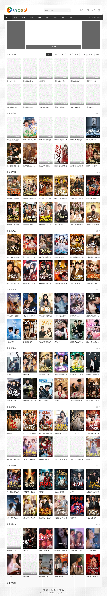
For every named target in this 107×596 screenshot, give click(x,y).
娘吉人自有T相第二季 (45, 433)
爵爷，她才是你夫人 (92, 342)
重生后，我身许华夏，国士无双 (96, 224)
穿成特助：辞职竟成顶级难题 (63, 283)
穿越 (23, 17)
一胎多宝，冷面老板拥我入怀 (32, 316)
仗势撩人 (57, 400)
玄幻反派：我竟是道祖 (45, 257)
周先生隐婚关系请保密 (45, 316)
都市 (47, 17)
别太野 (9, 374)
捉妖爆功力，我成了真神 (46, 518)
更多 (98, 113)
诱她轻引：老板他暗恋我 (94, 374)
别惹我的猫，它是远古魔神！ (32, 492)
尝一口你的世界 (27, 342)
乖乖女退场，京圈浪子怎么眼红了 (17, 316)
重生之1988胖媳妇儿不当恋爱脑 (80, 140)
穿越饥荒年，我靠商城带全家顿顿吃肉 (82, 198)
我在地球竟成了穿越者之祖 (78, 257)
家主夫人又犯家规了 (45, 342)
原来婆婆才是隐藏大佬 (29, 198)
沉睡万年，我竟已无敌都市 (78, 283)
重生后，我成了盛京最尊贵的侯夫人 (18, 140)
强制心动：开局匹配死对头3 (95, 198)
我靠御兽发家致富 (28, 224)
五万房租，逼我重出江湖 (78, 166)
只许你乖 (57, 342)
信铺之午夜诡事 (59, 492)
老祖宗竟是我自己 (60, 257)
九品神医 (9, 433)
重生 (15, 17)
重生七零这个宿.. (59, 81)
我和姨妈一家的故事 (60, 550)
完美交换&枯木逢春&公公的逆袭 (80, 550)
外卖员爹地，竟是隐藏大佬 (94, 257)
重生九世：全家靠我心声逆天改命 (80, 224)
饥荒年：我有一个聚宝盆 (62, 198)
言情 (39, 17)
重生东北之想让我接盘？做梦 (48, 198)
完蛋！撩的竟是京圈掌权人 (15, 283)
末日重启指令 (43, 81)
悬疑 (63, 17)
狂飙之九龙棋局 (91, 518)
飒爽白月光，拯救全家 (29, 400)
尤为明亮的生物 (11, 550)
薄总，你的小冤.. (75, 107)
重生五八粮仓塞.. (91, 81)
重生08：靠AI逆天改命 (29, 140)
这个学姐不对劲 (11, 400)
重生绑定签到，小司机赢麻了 (32, 166)
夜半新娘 (73, 518)
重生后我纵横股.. (28, 81)
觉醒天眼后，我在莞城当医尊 (48, 224)
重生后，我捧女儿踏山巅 (62, 140)
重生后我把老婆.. (28, 107)
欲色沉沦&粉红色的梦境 (46, 550)
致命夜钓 (41, 492)
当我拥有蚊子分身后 (60, 518)
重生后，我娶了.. (59, 107)
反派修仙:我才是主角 (92, 433)
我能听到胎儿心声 (60, 316)
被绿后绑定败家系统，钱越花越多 (64, 374)
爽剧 (31, 17)
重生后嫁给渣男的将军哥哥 (62, 166)
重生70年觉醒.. (11, 81)
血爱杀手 (25, 550)
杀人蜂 (72, 492)
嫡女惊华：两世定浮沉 (13, 459)
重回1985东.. (90, 107)
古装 (55, 17)
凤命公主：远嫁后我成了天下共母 (80, 459)
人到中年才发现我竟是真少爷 (16, 257)
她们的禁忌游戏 (91, 550)
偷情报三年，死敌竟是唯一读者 (32, 283)
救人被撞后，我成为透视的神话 (48, 374)
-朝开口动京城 (74, 433)
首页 (7, 17)
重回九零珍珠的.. (75, 81)
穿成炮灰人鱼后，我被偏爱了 (79, 316)
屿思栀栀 (89, 459)
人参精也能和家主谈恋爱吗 (31, 518)
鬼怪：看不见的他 (12, 518)
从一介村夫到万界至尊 (29, 433)
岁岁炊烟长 (26, 374)
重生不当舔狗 (58, 224)
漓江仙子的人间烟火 (76, 342)
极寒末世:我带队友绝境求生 (47, 400)
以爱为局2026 (11, 342)
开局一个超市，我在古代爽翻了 (64, 459)
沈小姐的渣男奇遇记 (92, 316)
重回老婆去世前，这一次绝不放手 (17, 166)
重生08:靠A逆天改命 (45, 140)
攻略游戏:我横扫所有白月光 (78, 400)
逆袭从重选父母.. (12, 107)
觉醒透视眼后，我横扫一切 (78, 374)
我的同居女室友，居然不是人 (48, 283)
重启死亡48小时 (91, 140)
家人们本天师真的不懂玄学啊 (16, 492)
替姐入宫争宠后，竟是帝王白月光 (33, 257)
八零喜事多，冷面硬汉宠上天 (63, 433)
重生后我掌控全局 (44, 166)
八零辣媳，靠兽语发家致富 (15, 198)
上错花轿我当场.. (44, 107)
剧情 (70, 17)
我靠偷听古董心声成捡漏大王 (16, 224)
